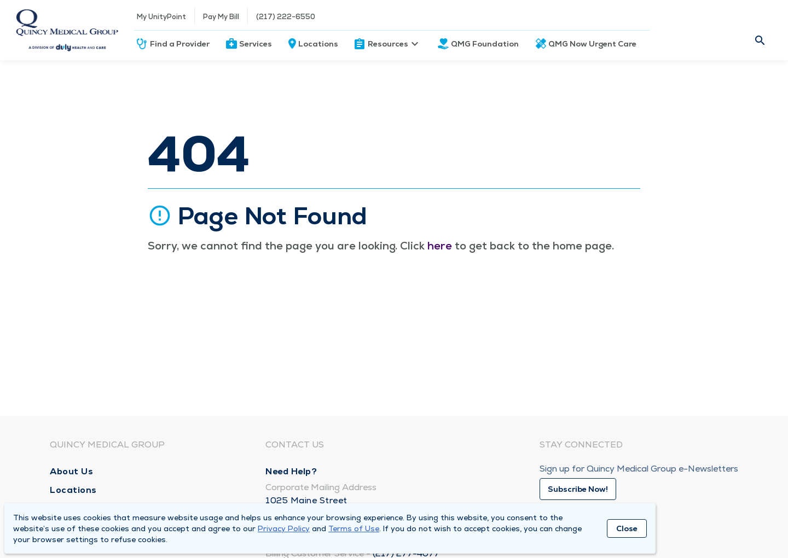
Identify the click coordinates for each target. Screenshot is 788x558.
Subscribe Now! (578, 489)
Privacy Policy (284, 528)
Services (255, 44)
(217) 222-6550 (285, 16)
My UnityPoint (161, 16)
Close (627, 528)
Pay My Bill (221, 16)
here (439, 246)
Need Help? (291, 471)
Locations (318, 44)
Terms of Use (353, 528)
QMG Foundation (485, 44)
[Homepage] (67, 30)
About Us (71, 471)
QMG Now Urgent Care (592, 44)
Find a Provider (180, 44)
